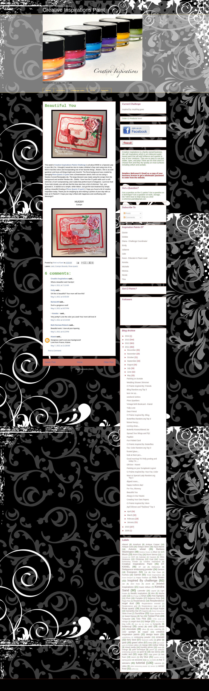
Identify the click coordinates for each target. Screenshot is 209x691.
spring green (127, 660)
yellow (134, 669)
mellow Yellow (158, 645)
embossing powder (142, 637)
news (160, 647)
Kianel (53, 337)
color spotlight (128, 632)
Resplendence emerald (151, 604)
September (132, 361)
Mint (153, 593)
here (139, 118)
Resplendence (139, 601)
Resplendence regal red (151, 606)
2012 (127, 343)
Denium (161, 569)
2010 (127, 527)
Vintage (125, 622)
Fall (145, 572)
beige (147, 621)
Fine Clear (156, 572)
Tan (141, 616)
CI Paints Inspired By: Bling (138, 415)
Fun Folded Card (134, 440)
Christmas (140, 559)
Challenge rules (77, 90)
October (130, 357)
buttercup (126, 626)
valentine (157, 663)
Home (48, 90)
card (52, 266)
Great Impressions (154, 575)
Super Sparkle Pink (157, 614)
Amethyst (137, 544)
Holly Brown (158, 577)
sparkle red (158, 657)
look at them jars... (134, 455)
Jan (123, 584)
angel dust (135, 621)
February (131, 519)
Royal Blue (144, 608)
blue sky (138, 624)
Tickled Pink (154, 616)
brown (147, 624)
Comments (129, 217)
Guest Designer (127, 577)
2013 (127, 340)
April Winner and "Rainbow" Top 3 (141, 507)
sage (140, 654)
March (130, 515)
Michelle (125, 267)
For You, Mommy (134, 489)
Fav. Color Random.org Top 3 (139, 448)
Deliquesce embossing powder (137, 569)
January (130, 522)
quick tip (143, 652)
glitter (159, 640)
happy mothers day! (135, 485)
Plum (128, 598)
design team (152, 634)
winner (153, 666)
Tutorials (104, 90)
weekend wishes (133, 397)
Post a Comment (54, 351)
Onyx (143, 596)
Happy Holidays (142, 578)
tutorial (140, 662)
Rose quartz (73, 266)
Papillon (130, 437)
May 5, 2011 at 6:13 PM (60, 332)
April (129, 511)
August (130, 365)
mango (145, 645)
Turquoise (126, 619)
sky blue (144, 657)
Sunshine (139, 613)
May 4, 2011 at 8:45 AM (60, 297)
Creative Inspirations (59, 279)
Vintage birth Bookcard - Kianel (139, 404)
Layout (153, 591)
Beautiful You (132, 492)
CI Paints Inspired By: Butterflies (140, 444)
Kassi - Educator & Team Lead (134, 258)
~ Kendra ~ (55, 313)
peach (151, 650)
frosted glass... (133, 451)
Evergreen (132, 572)
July (129, 368)
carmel (161, 626)
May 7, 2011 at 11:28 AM (60, 346)
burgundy (157, 624)
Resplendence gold (129, 606)
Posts (127, 213)
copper (145, 632)
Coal (151, 559)
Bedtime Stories (144, 552)
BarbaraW (55, 302)
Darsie (124, 233)
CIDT (133, 557)
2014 (127, 336)
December (131, 350)
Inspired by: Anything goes (133, 109)
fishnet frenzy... (133, 422)
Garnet (137, 574)
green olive (137, 642)
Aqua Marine (159, 547)
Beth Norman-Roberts (60, 325)
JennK (148, 584)
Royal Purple (158, 608)
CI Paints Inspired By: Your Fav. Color (142, 472)
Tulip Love (131, 408)
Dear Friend (132, 411)
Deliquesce (156, 567)
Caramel (153, 557)
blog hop (159, 621)
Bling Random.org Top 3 (137, 390)
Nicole (124, 275)
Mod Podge (134, 596)
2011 (127, 347)
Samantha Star (132, 611)
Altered (125, 544)
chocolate (131, 629)
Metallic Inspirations (138, 593)
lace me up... (132, 393)
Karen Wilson (145, 587)
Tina (124, 279)
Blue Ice (156, 552)
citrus (144, 629)
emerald (160, 637)
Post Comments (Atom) (84, 369)
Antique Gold (127, 547)
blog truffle (126, 624)
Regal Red (126, 601)
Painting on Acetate (135, 379)
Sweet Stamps (131, 616)
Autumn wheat (137, 549)
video (124, 666)
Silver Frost (127, 613)
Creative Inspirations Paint (74, 10)
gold (124, 642)
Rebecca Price (154, 598)
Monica (125, 271)
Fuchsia (125, 575)
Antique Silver (143, 547)
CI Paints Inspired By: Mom (138, 503)
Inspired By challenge (142, 580)
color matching (155, 629)
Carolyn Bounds (61, 266)
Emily (124, 245)
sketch (133, 657)
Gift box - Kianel (133, 465)
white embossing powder (138, 666)
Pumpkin (139, 598)
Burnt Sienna (151, 554)
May (129, 375)
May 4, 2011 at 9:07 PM (60, 308)
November (131, 354)
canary (140, 626)
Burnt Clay (137, 554)
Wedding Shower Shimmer (138, 382)
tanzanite (138, 660)
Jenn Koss (135, 584)
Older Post (109, 362)
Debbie (125, 237)
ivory (150, 643)
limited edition (133, 645)
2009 (127, 531)
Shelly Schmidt (157, 611)
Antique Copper (153, 544)
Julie (124, 254)
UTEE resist (157, 619)
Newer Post (50, 362)
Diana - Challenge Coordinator (134, 241)
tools (154, 660)
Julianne (125, 250)
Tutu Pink (141, 618)
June (129, 372)
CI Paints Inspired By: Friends (139, 386)
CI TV (92, 90)
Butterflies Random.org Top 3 (139, 419)
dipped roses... (133, 481)
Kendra (125, 262)
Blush (125, 554)
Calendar (142, 557)
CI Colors (61, 90)
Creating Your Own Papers (138, 499)
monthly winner (146, 647)
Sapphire (145, 611)
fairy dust (131, 640)
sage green (153, 654)
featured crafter (147, 640)
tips (148, 660)
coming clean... (133, 426)
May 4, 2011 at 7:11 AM (60, 285)
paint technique (138, 649)
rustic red (127, 654)
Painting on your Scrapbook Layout (141, 468)
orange (125, 649)
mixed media (130, 647)
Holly (53, 290)
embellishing (126, 637)
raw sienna (155, 652)
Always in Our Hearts (135, 496)
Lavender (141, 591)
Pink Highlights (158, 596)
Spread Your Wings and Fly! (138, 433)
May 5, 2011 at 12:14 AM (60, 320)
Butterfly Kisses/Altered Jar (138, 430)
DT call (142, 567)
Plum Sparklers (133, 400)
